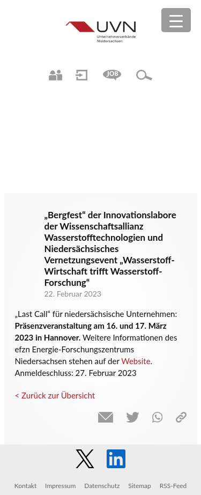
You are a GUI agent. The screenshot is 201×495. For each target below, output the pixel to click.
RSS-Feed (173, 486)
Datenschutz (102, 486)
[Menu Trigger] (176, 20)
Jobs (112, 75)
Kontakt (25, 486)
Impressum (60, 486)
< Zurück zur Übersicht (55, 395)
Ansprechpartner (55, 75)
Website (135, 361)
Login (81, 75)
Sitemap (139, 486)
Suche (144, 75)
